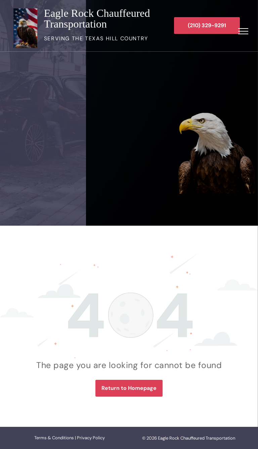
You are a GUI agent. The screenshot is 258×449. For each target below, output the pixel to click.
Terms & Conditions (54, 438)
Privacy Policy (91, 438)
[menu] (243, 31)
